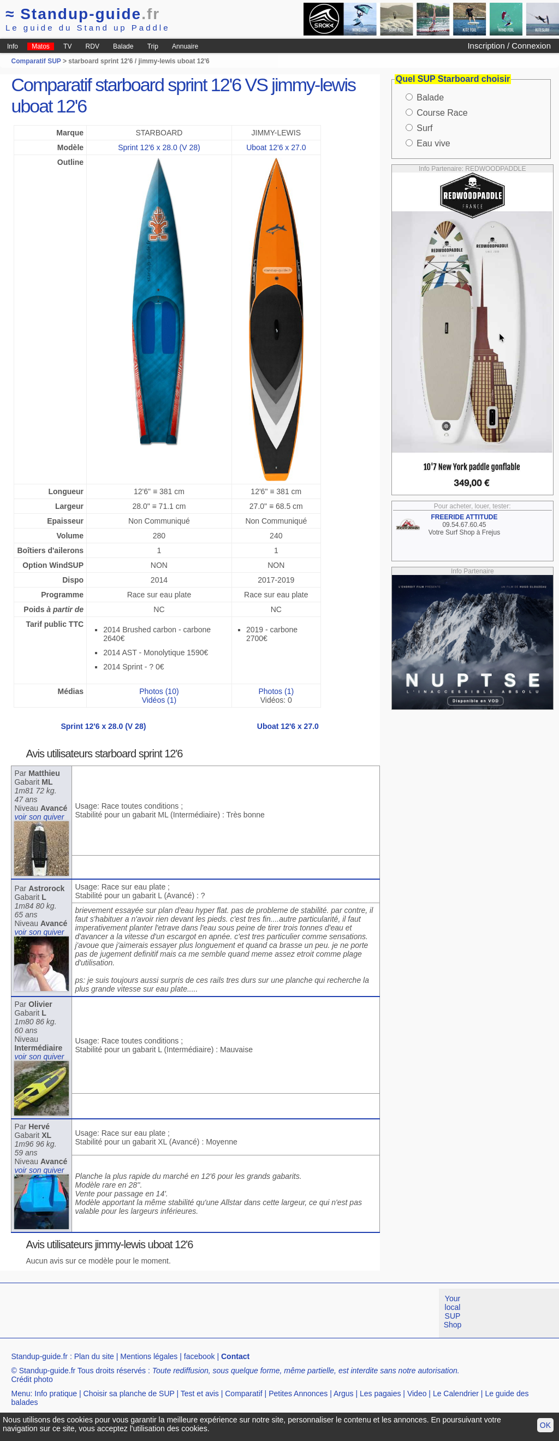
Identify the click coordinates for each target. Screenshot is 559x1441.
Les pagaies (380, 1393)
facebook (199, 1356)
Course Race (442, 112)
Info (12, 46)
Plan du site (94, 1356)
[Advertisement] (198, 1313)
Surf (424, 128)
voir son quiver (39, 817)
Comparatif (243, 1393)
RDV (92, 46)
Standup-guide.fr (39, 1356)
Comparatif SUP (36, 61)
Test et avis (200, 1393)
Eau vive (433, 143)
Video (417, 1393)
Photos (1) (276, 691)
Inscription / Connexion (509, 45)
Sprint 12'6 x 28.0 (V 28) (159, 147)
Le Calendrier (456, 1393)
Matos (41, 46)
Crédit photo (31, 1379)
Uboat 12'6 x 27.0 (276, 147)
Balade (123, 46)
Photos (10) (159, 691)
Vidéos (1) (159, 700)
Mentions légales (148, 1356)
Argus (344, 1393)
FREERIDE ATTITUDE (464, 517)
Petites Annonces (298, 1393)
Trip (152, 46)
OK (545, 1425)
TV (67, 46)
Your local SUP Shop (453, 1311)
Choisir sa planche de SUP (129, 1393)
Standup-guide (82, 13)
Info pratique (55, 1393)
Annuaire (185, 46)
